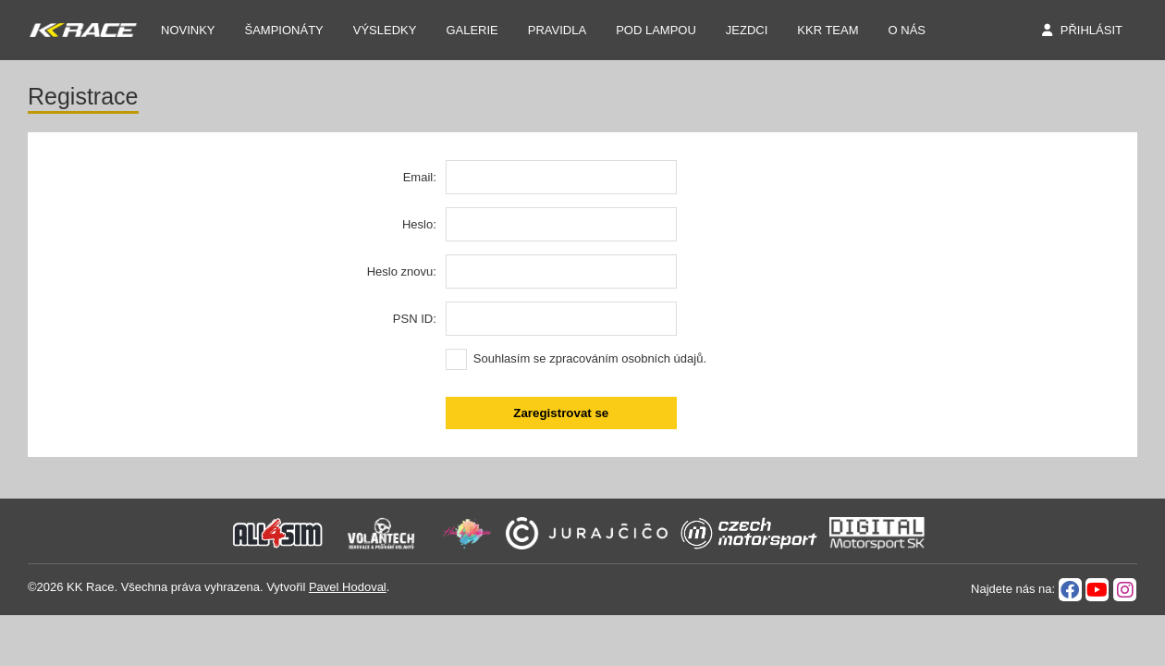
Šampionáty (284, 30)
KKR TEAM (827, 30)
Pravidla (557, 30)
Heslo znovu (400, 271)
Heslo (417, 224)
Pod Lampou (656, 30)
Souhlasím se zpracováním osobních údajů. (589, 358)
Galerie (471, 30)
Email (418, 177)
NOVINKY (188, 30)
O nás (907, 30)
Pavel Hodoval (347, 587)
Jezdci (747, 30)
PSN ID (413, 319)
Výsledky (385, 30)
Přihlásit (1091, 30)
